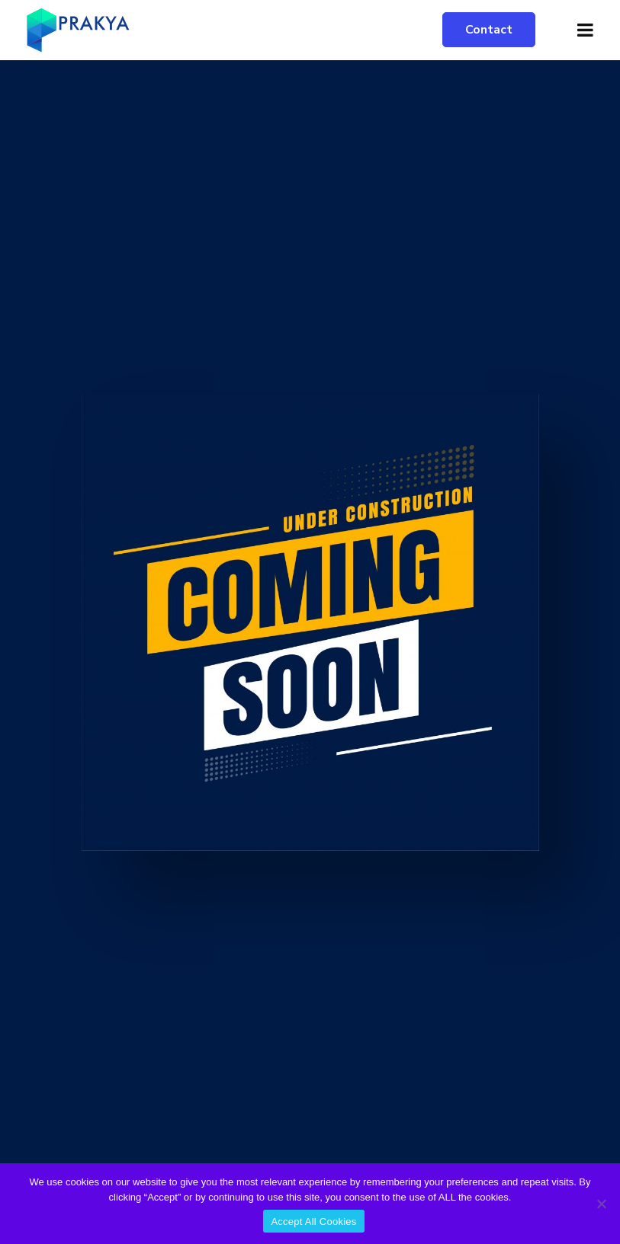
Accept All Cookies (313, 1221)
